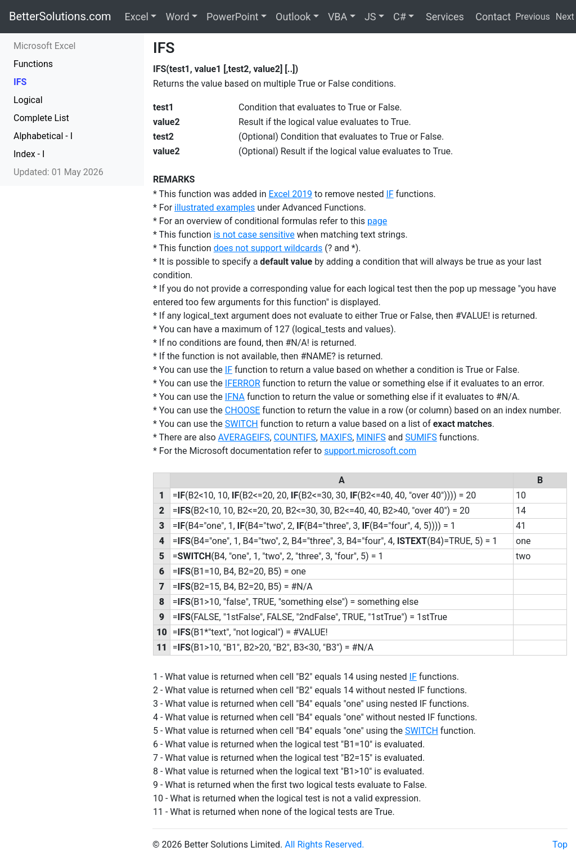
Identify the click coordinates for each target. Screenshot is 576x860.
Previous (532, 16)
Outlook (293, 17)
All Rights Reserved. (324, 844)
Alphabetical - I (43, 136)
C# (399, 17)
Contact (492, 17)
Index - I (29, 154)
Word (177, 17)
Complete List (41, 118)
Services (443, 17)
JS (370, 17)
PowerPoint (232, 17)
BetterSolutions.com (60, 16)
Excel (136, 17)
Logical (28, 100)
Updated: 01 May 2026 (59, 172)
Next (565, 16)
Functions (33, 64)
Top (560, 844)
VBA (337, 17)
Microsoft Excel (44, 46)
